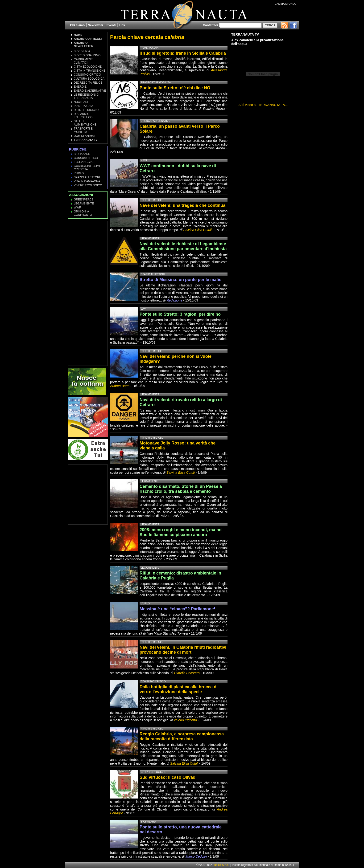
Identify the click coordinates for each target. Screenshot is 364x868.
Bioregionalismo (87, 55)
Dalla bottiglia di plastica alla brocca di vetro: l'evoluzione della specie (179, 689)
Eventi (111, 25)
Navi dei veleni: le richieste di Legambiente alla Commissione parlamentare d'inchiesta (183, 246)
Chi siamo (77, 25)
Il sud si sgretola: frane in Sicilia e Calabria (183, 53)
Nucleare (81, 102)
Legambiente (84, 203)
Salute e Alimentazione (85, 123)
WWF (77, 207)
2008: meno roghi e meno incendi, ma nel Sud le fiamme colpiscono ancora (181, 532)
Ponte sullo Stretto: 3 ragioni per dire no (180, 314)
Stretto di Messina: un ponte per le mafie (180, 279)
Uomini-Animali (85, 136)
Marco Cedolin (196, 856)
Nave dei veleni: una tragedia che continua (182, 205)
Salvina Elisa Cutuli (197, 230)
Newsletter (95, 25)
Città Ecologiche (88, 66)
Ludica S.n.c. (221, 865)
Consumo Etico (86, 158)
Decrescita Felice (88, 82)
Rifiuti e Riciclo (86, 110)
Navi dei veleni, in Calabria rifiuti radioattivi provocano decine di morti (183, 650)
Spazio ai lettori (87, 177)
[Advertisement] (88, 293)
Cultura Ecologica (89, 78)
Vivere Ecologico (88, 185)
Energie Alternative (90, 90)
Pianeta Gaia (83, 106)
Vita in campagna (87, 181)
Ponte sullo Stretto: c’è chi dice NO (175, 88)
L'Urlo (79, 173)
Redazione (174, 300)
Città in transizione (89, 70)
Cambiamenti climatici (83, 61)
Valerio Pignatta (185, 720)
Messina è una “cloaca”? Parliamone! (177, 609)
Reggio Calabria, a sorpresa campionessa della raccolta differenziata (182, 736)
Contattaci (210, 25)
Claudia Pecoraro (187, 673)
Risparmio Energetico (83, 115)
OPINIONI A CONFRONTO (83, 213)
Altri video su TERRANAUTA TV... (263, 105)
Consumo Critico (87, 74)
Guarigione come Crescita (87, 167)
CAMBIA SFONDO (285, 3)
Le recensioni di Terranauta (86, 96)
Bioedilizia (82, 51)
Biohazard (82, 154)
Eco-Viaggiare (85, 162)
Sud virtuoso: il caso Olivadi (168, 777)
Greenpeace (83, 199)
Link (122, 25)
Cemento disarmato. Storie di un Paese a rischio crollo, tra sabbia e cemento (181, 489)
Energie (80, 86)
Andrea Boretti (120, 386)
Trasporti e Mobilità (83, 130)
